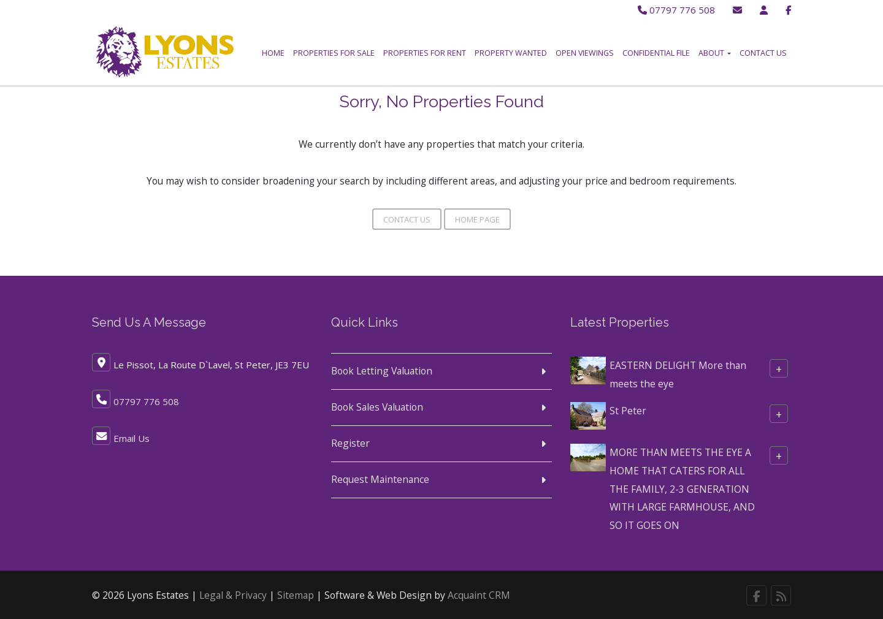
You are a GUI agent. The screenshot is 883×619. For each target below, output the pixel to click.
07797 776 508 (674, 10)
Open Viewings (585, 53)
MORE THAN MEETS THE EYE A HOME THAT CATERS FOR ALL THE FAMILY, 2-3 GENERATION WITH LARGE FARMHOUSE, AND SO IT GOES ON (682, 485)
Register (350, 440)
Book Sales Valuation (377, 404)
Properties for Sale (334, 53)
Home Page (477, 216)
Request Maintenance (380, 475)
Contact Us (763, 53)
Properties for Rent (424, 53)
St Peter (628, 407)
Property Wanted (511, 53)
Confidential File (656, 53)
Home (273, 53)
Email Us (131, 435)
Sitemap (295, 592)
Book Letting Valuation (381, 367)
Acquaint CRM (479, 592)
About (714, 53)
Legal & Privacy (233, 592)
